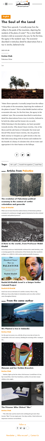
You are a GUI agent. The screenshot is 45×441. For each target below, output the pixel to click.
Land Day (38, 165)
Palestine (28, 170)
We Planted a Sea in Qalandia (15, 328)
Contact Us (34, 435)
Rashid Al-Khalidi (8, 288)
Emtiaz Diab (6, 56)
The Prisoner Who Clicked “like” (16, 407)
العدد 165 (13, 165)
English (6, 16)
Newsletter (10, 435)
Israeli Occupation (26, 165)
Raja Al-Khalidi (7, 207)
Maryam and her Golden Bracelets (17, 368)
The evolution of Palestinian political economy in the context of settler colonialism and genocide (18, 201)
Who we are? (22, 435)
